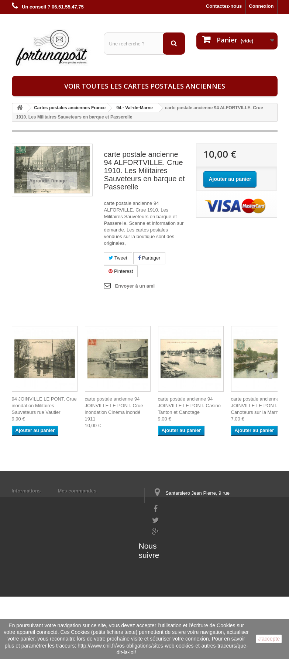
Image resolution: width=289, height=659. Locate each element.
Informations (26, 491)
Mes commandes (77, 491)
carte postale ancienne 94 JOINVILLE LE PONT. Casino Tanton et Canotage (189, 405)
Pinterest (121, 271)
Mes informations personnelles (93, 500)
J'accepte (269, 639)
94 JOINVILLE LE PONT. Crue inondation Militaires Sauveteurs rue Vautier (44, 405)
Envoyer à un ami (135, 286)
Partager (149, 258)
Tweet (118, 258)
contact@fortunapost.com (181, 553)
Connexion (261, 6)
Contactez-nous (224, 6)
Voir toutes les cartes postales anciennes (144, 86)
